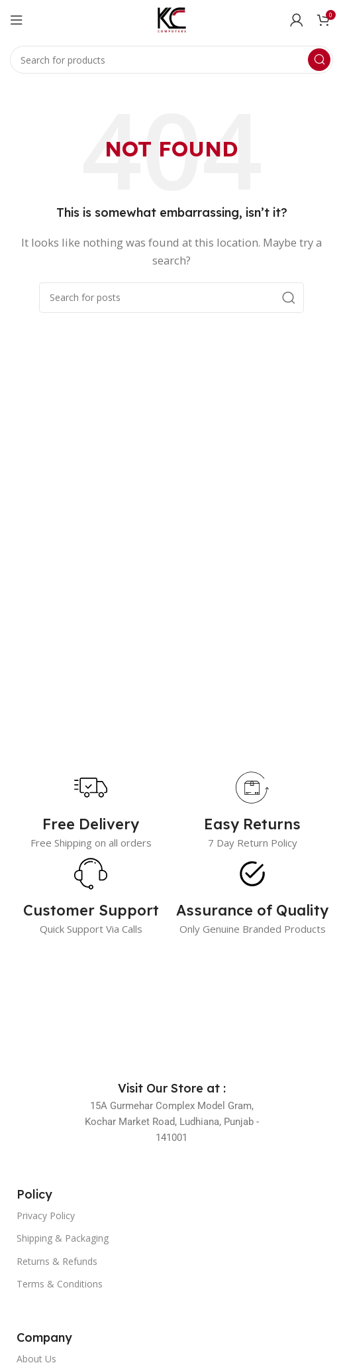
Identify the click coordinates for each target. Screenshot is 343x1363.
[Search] (171, 60)
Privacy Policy (46, 1215)
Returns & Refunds (57, 1261)
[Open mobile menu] (16, 20)
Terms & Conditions (60, 1283)
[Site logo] (171, 18)
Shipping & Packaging (63, 1238)
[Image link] (171, 1008)
